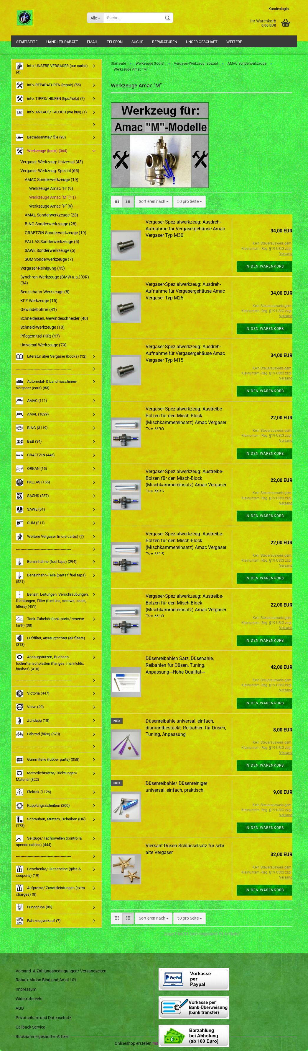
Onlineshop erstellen (133, 1043)
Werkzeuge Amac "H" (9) (51, 188)
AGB (20, 1008)
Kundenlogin (279, 9)
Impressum (26, 989)
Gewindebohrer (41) (38, 309)
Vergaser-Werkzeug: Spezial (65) (49, 170)
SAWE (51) (30, 509)
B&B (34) (29, 441)
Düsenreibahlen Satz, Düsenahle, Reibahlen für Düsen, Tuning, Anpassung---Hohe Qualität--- (180, 665)
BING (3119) (32, 428)
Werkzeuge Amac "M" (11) (52, 197)
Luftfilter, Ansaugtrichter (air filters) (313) (50, 641)
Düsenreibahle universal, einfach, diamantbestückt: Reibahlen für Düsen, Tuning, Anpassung (186, 727)
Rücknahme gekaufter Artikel (42, 1036)
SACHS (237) (32, 496)
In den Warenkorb (265, 266)
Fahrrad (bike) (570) (38, 734)
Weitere (234, 42)
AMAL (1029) (32, 414)
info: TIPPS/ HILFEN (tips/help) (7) (50, 98)
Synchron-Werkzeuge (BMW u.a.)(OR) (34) (54, 280)
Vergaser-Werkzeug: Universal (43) (51, 161)
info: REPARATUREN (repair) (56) (48, 85)
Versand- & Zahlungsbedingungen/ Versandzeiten (61, 971)
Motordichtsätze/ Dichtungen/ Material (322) (46, 776)
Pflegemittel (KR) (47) (40, 336)
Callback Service (30, 1027)
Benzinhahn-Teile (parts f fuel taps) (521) (51, 578)
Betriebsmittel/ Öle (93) (41, 137)
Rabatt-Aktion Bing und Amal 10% (46, 979)
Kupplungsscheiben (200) (43, 805)
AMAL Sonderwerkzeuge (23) (51, 215)
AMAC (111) (31, 401)
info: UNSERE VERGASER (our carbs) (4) (52, 68)
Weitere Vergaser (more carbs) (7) (50, 536)
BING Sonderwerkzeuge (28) (51, 223)
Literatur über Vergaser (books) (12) (51, 356)
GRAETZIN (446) (35, 455)
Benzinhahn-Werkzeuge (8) (45, 291)
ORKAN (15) (31, 468)
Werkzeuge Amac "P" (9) (51, 206)
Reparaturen (164, 42)
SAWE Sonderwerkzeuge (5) (50, 250)
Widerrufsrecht (29, 998)
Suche (137, 42)
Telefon (115, 42)
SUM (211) (30, 523)
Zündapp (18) (33, 720)
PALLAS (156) (33, 482)
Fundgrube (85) (34, 907)
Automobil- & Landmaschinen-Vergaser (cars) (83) (46, 384)
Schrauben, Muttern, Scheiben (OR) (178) (51, 822)
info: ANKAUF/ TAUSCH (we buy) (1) (51, 112)
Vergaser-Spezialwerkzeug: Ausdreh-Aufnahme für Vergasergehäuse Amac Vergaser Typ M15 (185, 353)
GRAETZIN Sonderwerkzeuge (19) (55, 232)
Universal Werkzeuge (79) (43, 345)
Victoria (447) (33, 693)
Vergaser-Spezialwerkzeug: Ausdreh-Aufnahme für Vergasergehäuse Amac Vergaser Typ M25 (185, 291)
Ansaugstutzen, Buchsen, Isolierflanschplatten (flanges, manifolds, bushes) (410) (50, 662)
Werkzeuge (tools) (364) (41, 151)
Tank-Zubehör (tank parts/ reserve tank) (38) (50, 621)
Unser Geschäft (202, 42)
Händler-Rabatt (62, 42)
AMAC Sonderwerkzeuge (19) (51, 179)
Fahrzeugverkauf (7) (38, 921)
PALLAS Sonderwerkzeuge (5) (52, 241)
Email (92, 42)
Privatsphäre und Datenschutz (43, 1017)
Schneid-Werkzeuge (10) (42, 327)
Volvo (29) (30, 707)
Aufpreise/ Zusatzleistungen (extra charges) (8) (50, 890)
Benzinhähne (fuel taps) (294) (46, 562)
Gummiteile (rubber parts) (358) (48, 759)
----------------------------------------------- (43, 125)
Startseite (26, 42)
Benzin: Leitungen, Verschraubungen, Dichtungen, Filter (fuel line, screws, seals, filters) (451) (52, 600)
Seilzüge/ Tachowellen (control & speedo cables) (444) (49, 841)
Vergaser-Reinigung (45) (42, 268)
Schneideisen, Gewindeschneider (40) (54, 318)
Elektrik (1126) (33, 792)
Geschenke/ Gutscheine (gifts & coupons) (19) (48, 872)
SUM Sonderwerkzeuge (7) (49, 259)
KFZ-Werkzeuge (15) (38, 300)
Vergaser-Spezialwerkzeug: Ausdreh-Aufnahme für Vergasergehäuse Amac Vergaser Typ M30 (185, 228)
